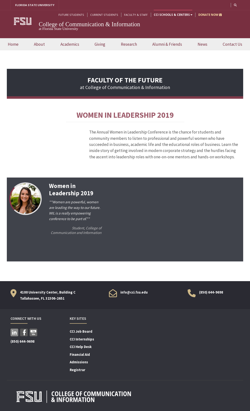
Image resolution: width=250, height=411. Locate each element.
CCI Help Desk (81, 347)
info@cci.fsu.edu (134, 292)
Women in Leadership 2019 (71, 189)
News (202, 44)
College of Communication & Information (89, 24)
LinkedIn (14, 332)
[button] (235, 5)
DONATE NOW (210, 15)
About (39, 44)
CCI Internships (82, 339)
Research (129, 44)
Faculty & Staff (135, 15)
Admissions (79, 362)
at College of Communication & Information (125, 84)
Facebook (24, 332)
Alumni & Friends (167, 44)
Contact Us (232, 44)
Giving (100, 44)
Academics (69, 44)
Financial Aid (80, 354)
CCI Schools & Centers (173, 15)
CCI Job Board (81, 331)
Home (13, 44)
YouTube (33, 332)
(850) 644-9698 (211, 292)
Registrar (77, 370)
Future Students (71, 15)
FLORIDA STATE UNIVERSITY (35, 5)
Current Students (104, 15)
